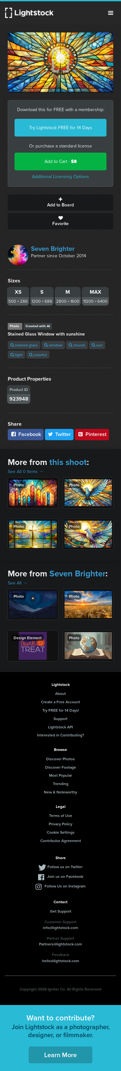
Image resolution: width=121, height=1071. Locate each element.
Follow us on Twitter (65, 866)
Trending (60, 783)
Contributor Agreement (60, 840)
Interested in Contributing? (60, 735)
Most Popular (60, 775)
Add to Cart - (61, 161)
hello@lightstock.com (60, 960)
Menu (111, 13)
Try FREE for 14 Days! (60, 710)
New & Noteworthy (60, 792)
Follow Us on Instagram (65, 886)
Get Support (60, 911)
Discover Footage (60, 767)
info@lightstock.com (60, 927)
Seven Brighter (53, 248)
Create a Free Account (60, 702)
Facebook (25, 434)
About (60, 693)
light (16, 354)
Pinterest (91, 434)
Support (60, 718)
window (53, 345)
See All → (17, 583)
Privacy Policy (60, 824)
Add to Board (60, 202)
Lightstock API (60, 727)
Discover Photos (60, 759)
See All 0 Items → (26, 471)
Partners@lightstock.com (60, 944)
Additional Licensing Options (60, 176)
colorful (38, 354)
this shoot (68, 462)
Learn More (60, 1054)
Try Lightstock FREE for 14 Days (60, 127)
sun (97, 345)
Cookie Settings (61, 832)
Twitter (59, 434)
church (77, 345)
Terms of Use (60, 815)
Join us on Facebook (65, 876)
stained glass (24, 345)
